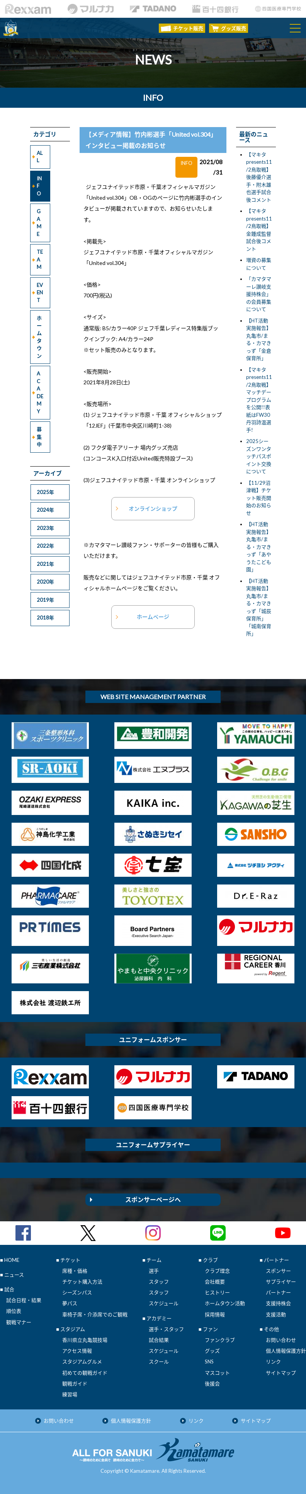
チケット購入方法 (82, 1281)
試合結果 (159, 1340)
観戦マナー (18, 1322)
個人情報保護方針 (286, 1351)
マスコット (217, 1373)
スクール (159, 1361)
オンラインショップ (153, 508)
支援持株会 (278, 1303)
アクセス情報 (77, 1351)
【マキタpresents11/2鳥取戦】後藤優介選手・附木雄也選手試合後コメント (259, 177)
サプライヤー (281, 1281)
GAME (39, 222)
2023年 (45, 528)
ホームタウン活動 (225, 1303)
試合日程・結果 (23, 1300)
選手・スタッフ (166, 1329)
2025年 (45, 492)
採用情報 (215, 1314)
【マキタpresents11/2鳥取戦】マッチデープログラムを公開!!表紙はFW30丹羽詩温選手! (259, 400)
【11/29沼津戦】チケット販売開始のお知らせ (258, 498)
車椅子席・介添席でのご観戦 (95, 1314)
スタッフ (159, 1281)
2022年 (45, 546)
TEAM (40, 259)
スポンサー (278, 1271)
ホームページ (153, 616)
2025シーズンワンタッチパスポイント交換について (258, 456)
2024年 (45, 510)
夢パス (69, 1303)
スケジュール (163, 1303)
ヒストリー (217, 1292)
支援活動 (276, 1314)
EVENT (40, 292)
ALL (39, 157)
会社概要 (215, 1281)
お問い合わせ (281, 1340)
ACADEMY (40, 392)
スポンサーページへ (153, 1199)
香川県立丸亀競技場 (84, 1340)
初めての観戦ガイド (84, 1373)
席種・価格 (74, 1271)
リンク (273, 1361)
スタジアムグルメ (82, 1361)
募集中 (39, 436)
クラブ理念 (217, 1271)
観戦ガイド (74, 1383)
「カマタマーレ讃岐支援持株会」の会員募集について (258, 294)
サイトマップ (281, 1373)
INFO (39, 186)
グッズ (212, 1351)
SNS (209, 1361)
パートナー (278, 1292)
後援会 (212, 1383)
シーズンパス (77, 1292)
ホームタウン (39, 337)
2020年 (45, 582)
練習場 (69, 1394)
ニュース (14, 1275)
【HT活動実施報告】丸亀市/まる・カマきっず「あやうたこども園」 (258, 546)
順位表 (13, 1311)
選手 (154, 1271)
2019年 (45, 600)
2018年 (45, 618)
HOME (11, 1260)
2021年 (45, 564)
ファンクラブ (220, 1340)
